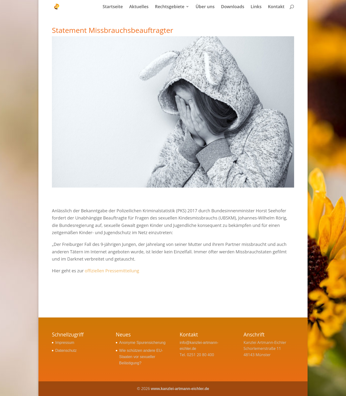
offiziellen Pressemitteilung (112, 271)
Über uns (205, 7)
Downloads (232, 7)
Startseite (113, 7)
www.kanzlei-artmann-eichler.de (180, 389)
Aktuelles (138, 7)
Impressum (64, 343)
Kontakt (276, 7)
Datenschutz (66, 350)
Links (256, 7)
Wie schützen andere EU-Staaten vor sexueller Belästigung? (141, 356)
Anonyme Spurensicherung (142, 343)
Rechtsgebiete (170, 7)
